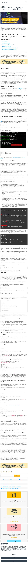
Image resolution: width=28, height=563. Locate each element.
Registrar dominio (14, 537)
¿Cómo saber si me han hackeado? (8, 483)
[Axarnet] (4, 2)
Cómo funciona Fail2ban (6, 43)
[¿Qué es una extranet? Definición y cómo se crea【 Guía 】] (1, 479)
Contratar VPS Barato (14, 521)
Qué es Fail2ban (4, 41)
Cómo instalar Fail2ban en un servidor (8, 44)
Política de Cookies (8, 550)
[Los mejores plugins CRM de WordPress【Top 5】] (1, 488)
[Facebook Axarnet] (1, 471)
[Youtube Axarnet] (11, 471)
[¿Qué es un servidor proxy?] (1, 481)
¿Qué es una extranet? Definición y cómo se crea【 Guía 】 (12, 479)
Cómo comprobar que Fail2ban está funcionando (10, 48)
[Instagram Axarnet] (6, 471)
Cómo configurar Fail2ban (6, 46)
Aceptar (14, 561)
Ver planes (14, 504)
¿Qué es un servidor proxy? (7, 481)
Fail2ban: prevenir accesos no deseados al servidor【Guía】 (11, 8)
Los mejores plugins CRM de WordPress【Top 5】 (11, 488)
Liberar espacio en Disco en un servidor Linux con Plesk (12, 485)
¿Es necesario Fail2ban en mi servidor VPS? (9, 49)
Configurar (14, 554)
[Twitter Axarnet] (4, 471)
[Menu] (0, 2)
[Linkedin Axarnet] (9, 471)
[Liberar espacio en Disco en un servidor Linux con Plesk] (1, 485)
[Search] (7, 475)
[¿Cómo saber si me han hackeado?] (1, 483)
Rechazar (14, 557)
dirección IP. (20, 88)
